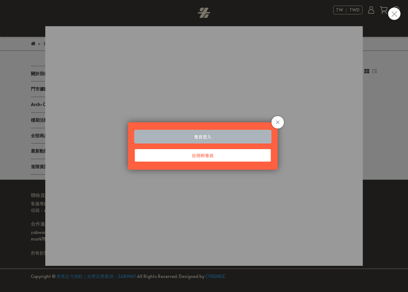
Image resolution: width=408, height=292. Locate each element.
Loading (204, 146)
